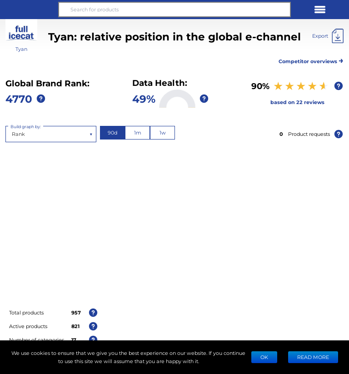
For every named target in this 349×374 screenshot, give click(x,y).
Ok (264, 356)
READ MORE (313, 356)
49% (143, 98)
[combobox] (12, 134)
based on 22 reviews (297, 102)
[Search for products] (174, 9)
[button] (29, 9)
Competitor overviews (311, 59)
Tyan (21, 48)
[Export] (328, 36)
